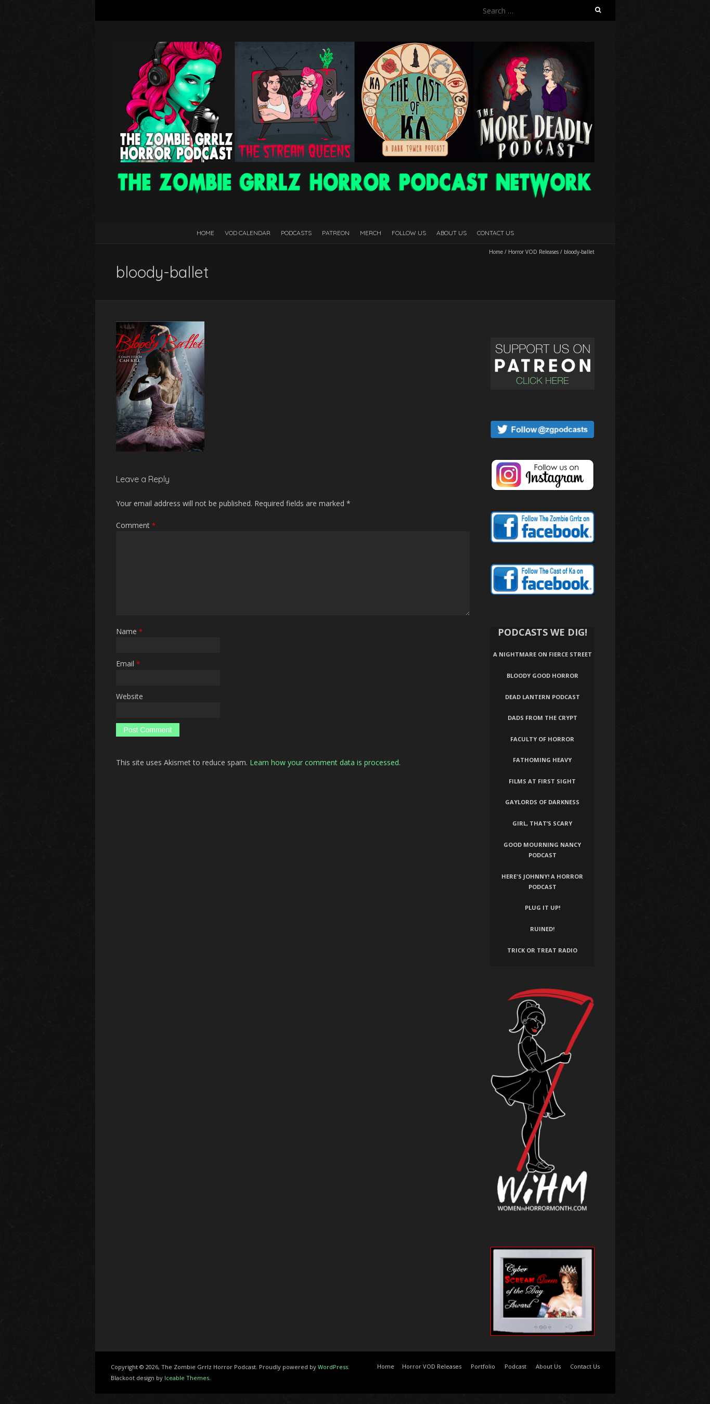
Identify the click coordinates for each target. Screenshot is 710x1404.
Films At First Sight (542, 781)
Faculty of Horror (542, 739)
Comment (136, 525)
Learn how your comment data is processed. (325, 762)
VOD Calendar (247, 233)
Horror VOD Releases (533, 251)
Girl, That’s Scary (542, 823)
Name (129, 631)
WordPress (333, 1367)
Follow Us (409, 233)
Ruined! (542, 929)
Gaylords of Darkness (542, 802)
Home (205, 233)
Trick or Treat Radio (542, 950)
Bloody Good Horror (542, 675)
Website (129, 696)
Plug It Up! (542, 907)
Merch (370, 233)
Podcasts (296, 233)
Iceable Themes (186, 1378)
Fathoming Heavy (542, 760)
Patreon (336, 233)
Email (128, 663)
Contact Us (495, 233)
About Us (451, 233)
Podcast (515, 1366)
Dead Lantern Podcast (542, 697)
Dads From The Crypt (542, 718)
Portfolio (483, 1366)
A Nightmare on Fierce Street (542, 654)
